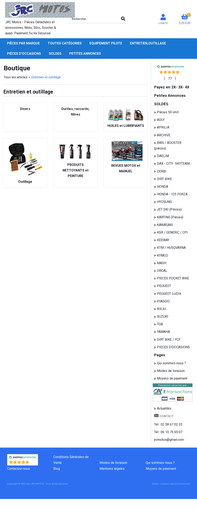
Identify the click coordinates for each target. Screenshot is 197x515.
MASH (161, 263)
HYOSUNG (164, 202)
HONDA (162, 187)
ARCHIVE (163, 135)
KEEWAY (163, 240)
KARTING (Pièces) (170, 217)
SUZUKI (162, 316)
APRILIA (163, 127)
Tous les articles (15, 77)
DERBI (161, 171)
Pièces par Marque (23, 43)
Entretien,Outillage (148, 43)
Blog (56, 469)
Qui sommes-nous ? (171, 363)
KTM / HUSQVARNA (171, 248)
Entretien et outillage (46, 77)
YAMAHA (163, 332)
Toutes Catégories (65, 43)
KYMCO (162, 255)
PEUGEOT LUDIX (169, 294)
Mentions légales (112, 469)
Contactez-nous (18, 469)
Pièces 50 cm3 (168, 112)
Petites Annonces (85, 54)
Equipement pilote (105, 43)
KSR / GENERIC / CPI (172, 232)
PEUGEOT (164, 286)
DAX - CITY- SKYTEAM (173, 163)
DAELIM (163, 156)
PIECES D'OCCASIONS (173, 347)
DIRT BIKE (164, 179)
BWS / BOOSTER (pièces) (167, 145)
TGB (160, 324)
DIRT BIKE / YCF (169, 339)
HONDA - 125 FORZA (172, 194)
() (170, 78)
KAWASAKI (165, 225)
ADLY (161, 120)
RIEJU (161, 309)
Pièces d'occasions (24, 54)
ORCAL (162, 271)
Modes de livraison (171, 371)
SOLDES (55, 54)
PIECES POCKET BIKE (173, 278)
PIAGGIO (163, 301)
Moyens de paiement (172, 378)
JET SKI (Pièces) (169, 209)
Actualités (164, 408)
